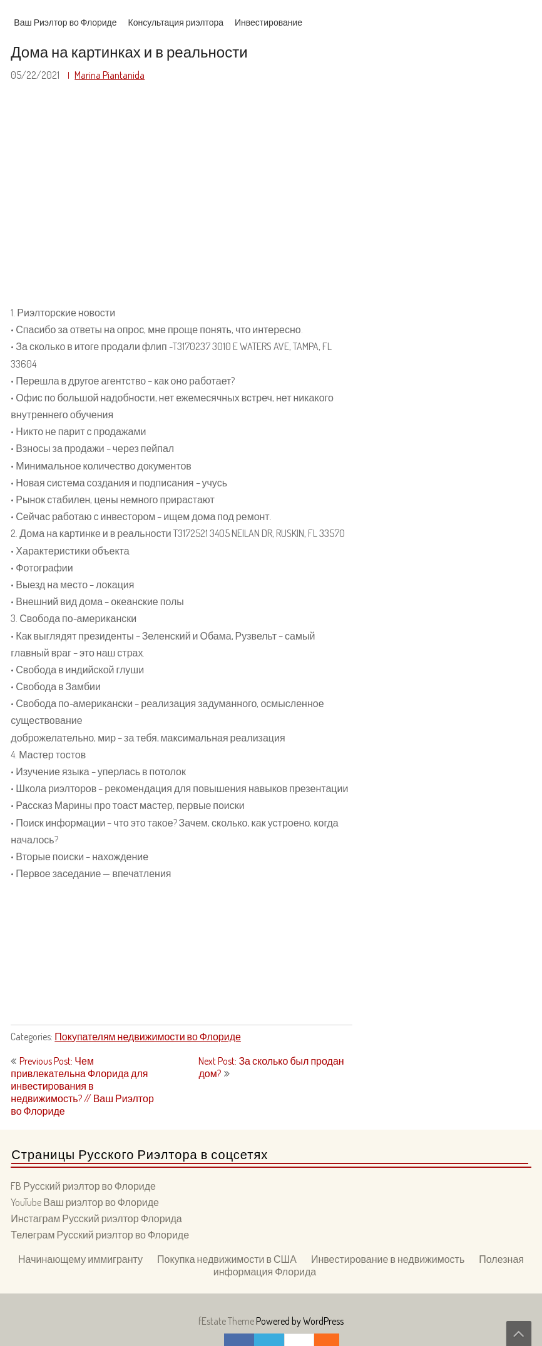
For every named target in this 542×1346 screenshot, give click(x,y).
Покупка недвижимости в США (227, 1259)
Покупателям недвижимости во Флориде (147, 1036)
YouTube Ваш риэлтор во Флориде (85, 1202)
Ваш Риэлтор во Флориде (65, 22)
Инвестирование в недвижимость (387, 1259)
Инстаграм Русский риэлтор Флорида (96, 1218)
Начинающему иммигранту (80, 1259)
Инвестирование (268, 22)
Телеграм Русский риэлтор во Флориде (100, 1234)
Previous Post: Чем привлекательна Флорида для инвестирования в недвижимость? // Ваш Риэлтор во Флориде (82, 1086)
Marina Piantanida (109, 75)
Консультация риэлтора (175, 22)
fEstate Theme (227, 1321)
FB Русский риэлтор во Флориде (83, 1186)
